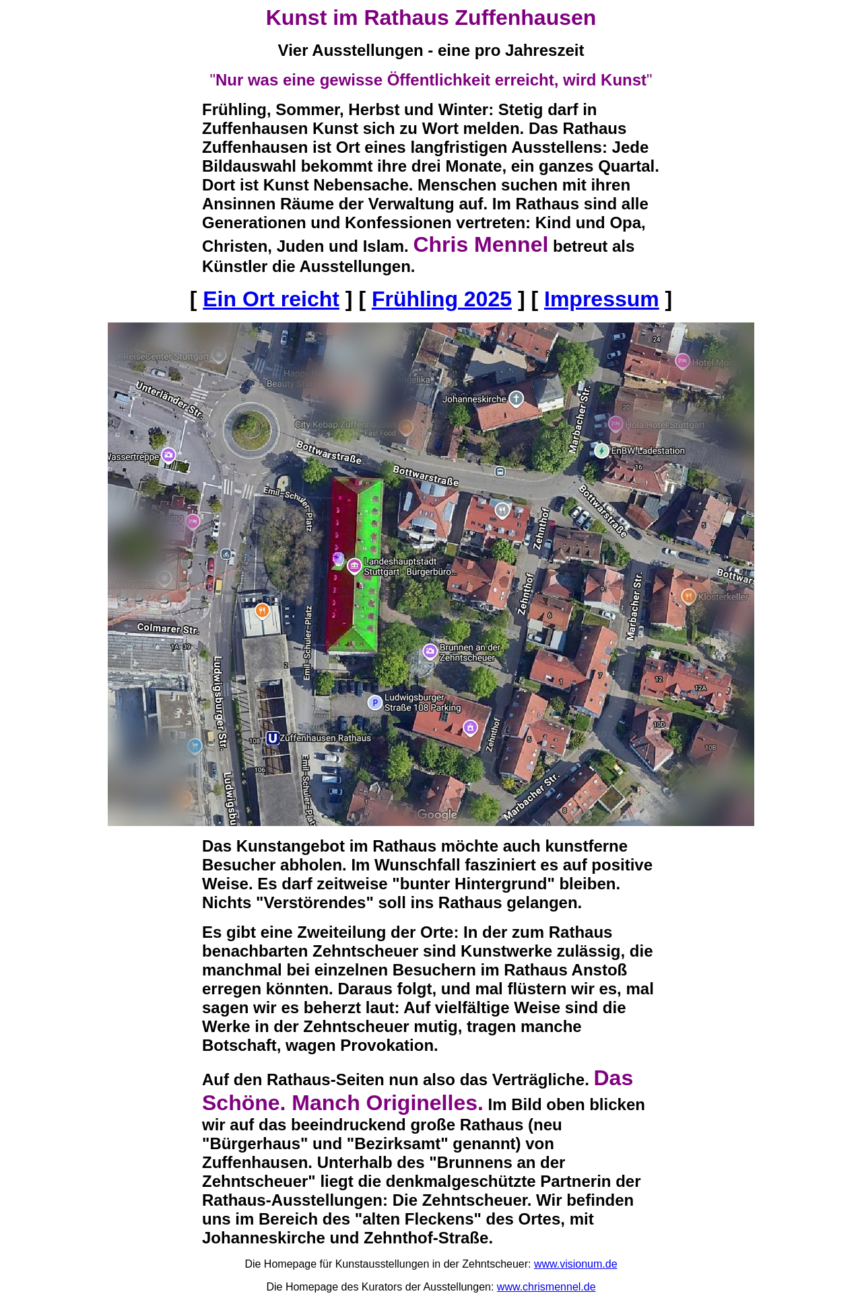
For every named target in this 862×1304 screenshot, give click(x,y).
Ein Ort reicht (271, 299)
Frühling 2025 (442, 299)
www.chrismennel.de (546, 1287)
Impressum (601, 299)
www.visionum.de (576, 1264)
